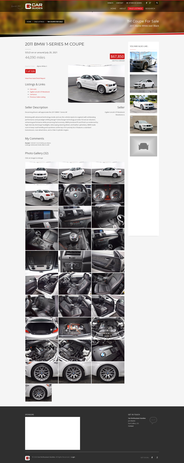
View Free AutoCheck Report (35, 78)
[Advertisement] (143, 198)
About (123, 9)
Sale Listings (135, 9)
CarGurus (33, 94)
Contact (131, 426)
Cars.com (33, 89)
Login (73, 457)
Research (150, 9)
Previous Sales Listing (37, 97)
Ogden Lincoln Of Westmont (40, 92)
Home (113, 9)
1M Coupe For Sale (55, 22)
